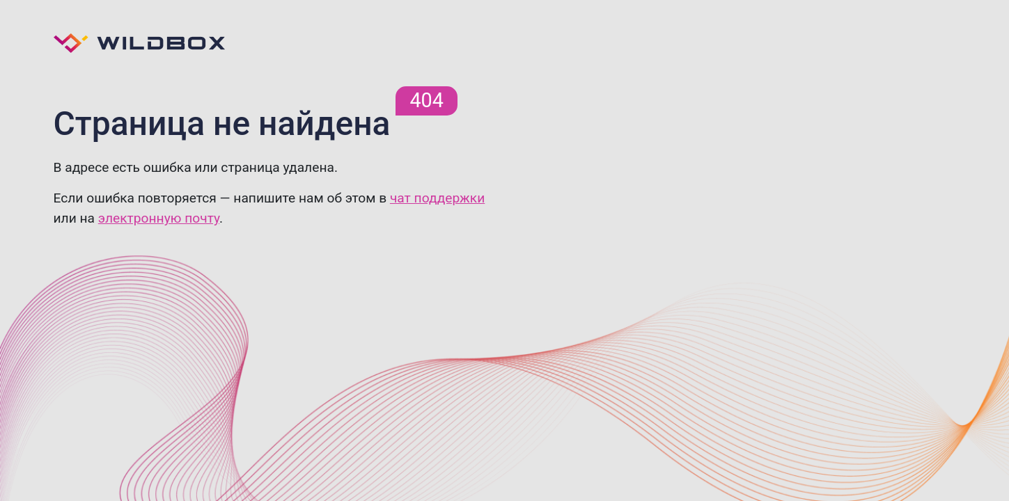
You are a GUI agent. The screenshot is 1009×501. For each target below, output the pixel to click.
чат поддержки (437, 198)
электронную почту (158, 218)
